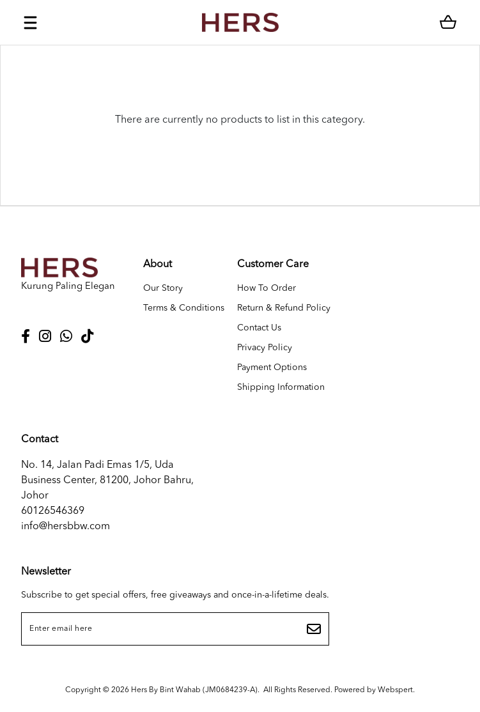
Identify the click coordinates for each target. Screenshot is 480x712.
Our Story (163, 288)
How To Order (266, 288)
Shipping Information (281, 387)
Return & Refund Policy (283, 308)
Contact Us (259, 327)
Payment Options (272, 367)
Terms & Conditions (183, 308)
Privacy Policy (264, 347)
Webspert (395, 690)
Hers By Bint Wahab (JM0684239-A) (194, 690)
